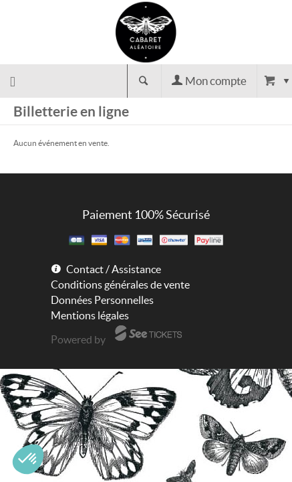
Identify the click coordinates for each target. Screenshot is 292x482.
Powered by (78, 339)
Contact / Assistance (113, 269)
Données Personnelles (102, 300)
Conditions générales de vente (120, 284)
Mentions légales (90, 315)
